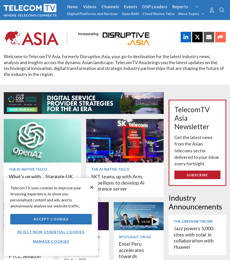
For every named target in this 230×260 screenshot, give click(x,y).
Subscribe (197, 175)
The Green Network (193, 221)
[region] (51, 217)
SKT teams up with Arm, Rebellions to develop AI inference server (118, 183)
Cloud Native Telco (159, 14)
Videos (89, 6)
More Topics (191, 14)
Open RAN (130, 14)
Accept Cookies (51, 219)
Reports (180, 6)
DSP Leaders (154, 6)
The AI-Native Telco (28, 169)
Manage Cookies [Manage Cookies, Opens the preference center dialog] (51, 241)
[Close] (91, 187)
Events (130, 6)
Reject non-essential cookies (51, 232)
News (72, 6)
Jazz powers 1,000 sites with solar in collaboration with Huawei (193, 237)
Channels (110, 6)
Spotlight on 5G (135, 237)
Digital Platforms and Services (92, 14)
